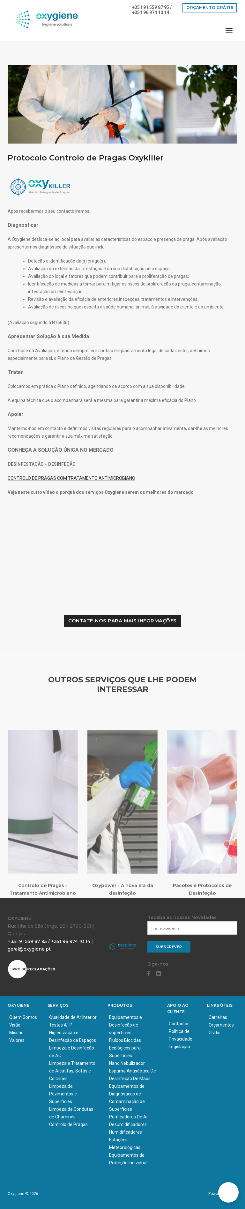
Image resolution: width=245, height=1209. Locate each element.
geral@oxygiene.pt (29, 949)
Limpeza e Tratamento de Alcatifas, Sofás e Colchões (72, 1071)
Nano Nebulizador (127, 1063)
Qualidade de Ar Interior (73, 1017)
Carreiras (218, 1017)
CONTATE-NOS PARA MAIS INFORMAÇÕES (122, 621)
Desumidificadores (128, 1124)
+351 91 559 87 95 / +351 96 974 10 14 (152, 10)
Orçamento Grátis (209, 7)
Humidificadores (125, 1132)
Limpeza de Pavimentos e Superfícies (63, 1094)
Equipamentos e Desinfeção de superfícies (125, 1025)
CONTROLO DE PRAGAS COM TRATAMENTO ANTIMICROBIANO (71, 478)
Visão (14, 1024)
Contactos (179, 1023)
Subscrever (169, 947)
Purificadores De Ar (128, 1116)
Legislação (179, 1046)
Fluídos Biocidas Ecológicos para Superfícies (125, 1048)
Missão (16, 1032)
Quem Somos (23, 1017)
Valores (17, 1040)
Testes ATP (60, 1024)
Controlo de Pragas (68, 1124)
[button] (228, 1192)
